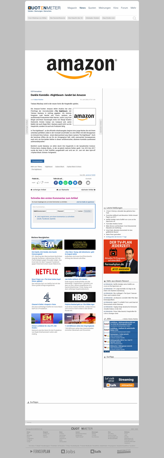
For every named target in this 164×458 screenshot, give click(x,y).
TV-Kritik (94, 435)
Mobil (28, 437)
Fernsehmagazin (45, 445)
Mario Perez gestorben (113, 234)
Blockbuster (89, 445)
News (83, 7)
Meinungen (105, 7)
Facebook (29, 440)
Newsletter (29, 435)
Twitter (28, 441)
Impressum (127, 443)
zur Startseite (62, 190)
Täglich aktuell (79, 437)
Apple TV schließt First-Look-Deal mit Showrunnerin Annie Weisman (121, 303)
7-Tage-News (30, 438)
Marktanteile (79, 435)
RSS (28, 433)
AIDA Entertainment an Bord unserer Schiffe (116, 336)
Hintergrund (46, 433)
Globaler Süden (92, 18)
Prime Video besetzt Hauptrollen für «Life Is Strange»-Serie (120, 312)
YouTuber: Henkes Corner (114, 224)
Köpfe (60, 440)
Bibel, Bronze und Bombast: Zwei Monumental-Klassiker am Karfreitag (121, 227)
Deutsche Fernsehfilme (123, 445)
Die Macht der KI (75, 18)
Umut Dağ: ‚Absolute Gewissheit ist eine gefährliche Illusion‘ (119, 231)
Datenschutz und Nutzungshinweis (128, 439)
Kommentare (37, 161)
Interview (45, 437)
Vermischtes (62, 435)
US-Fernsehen (63, 441)
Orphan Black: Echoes (74, 167)
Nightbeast (49, 167)
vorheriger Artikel (38, 190)
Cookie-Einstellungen (129, 441)
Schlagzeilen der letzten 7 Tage (116, 237)
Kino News (32, 445)
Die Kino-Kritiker (112, 435)
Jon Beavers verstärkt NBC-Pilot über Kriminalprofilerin (121, 299)
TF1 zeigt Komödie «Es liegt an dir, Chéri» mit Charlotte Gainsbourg (120, 290)
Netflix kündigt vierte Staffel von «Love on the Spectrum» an (121, 220)
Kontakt (126, 437)
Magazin (72, 7)
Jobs (125, 435)
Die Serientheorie (57, 18)
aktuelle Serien (104, 445)
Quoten (92, 7)
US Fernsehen (61, 445)
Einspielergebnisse (113, 437)
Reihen (45, 435)
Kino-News (111, 433)
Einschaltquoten (75, 445)
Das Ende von (109, 18)
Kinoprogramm (112, 445)
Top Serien (132, 445)
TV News (68, 445)
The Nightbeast (36, 169)
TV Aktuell (37, 445)
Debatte (94, 433)
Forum (124, 7)
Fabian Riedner (38, 99)
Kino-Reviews (95, 437)
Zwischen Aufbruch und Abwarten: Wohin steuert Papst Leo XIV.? (122, 216)
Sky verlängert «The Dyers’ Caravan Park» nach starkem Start (120, 294)
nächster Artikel (88, 190)
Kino (115, 7)
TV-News (61, 433)
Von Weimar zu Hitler (37, 18)
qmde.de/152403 (90, 175)
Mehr (133, 7)
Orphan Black (59, 167)
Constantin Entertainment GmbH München (119, 324)
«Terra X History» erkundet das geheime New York (120, 212)
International (62, 438)
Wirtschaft (62, 437)
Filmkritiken (54, 445)
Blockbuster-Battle (112, 438)
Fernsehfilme (95, 445)
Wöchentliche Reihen (81, 433)
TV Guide (82, 445)
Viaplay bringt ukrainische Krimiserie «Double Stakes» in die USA (120, 308)
